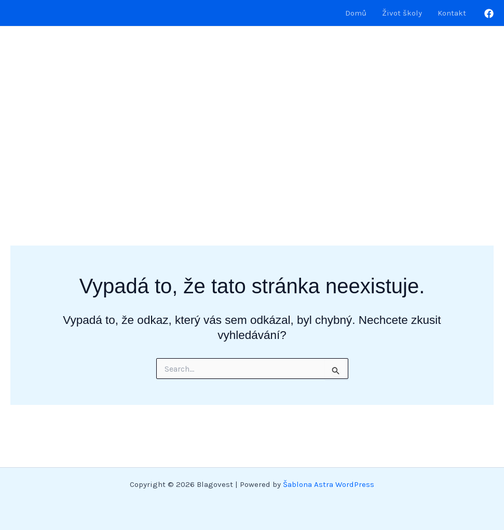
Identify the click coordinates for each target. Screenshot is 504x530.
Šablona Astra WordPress (328, 484)
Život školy (402, 13)
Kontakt (452, 13)
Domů (355, 13)
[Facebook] (489, 13)
